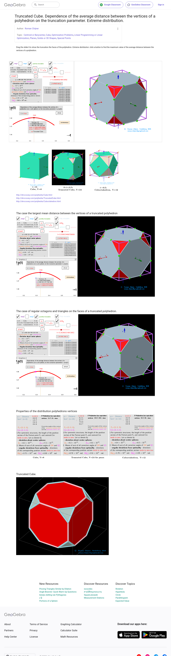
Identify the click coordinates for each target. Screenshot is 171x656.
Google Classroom (110, 4)
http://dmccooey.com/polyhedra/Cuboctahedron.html (38, 201)
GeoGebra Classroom (138, 4)
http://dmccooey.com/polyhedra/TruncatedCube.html (38, 198)
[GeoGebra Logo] (14, 4)
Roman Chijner (32, 28)
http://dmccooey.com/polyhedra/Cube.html (34, 195)
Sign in (161, 4)
